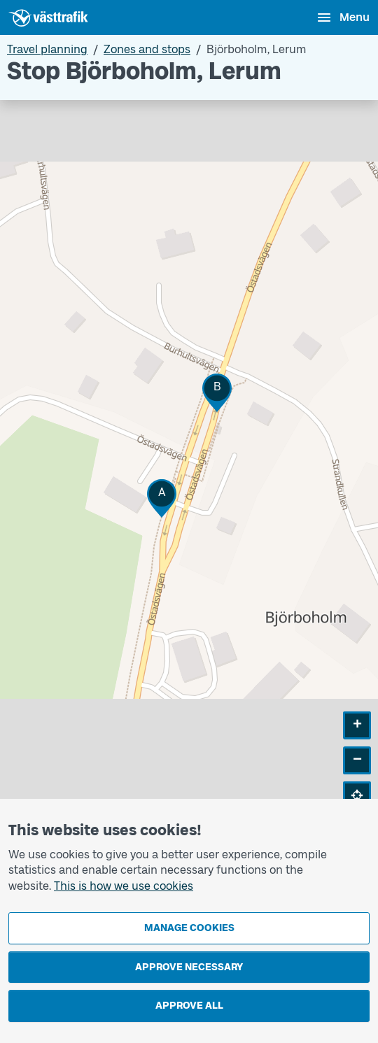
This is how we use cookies (123, 886)
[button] (161, 498)
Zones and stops (147, 49)
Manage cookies (189, 928)
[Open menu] (343, 17)
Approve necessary (189, 967)
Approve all (189, 1006)
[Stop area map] (189, 465)
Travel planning (47, 49)
